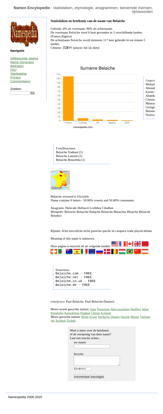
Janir (93, 309)
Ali (53, 320)
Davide (125, 317)
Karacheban (72, 313)
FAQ (13, 70)
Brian (85, 317)
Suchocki (104, 317)
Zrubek (71, 320)
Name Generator (22, 62)
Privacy (15, 77)
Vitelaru (145, 317)
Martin (135, 317)
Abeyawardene (120, 309)
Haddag (85, 313)
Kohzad (106, 313)
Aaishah (60, 320)
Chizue (95, 313)
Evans (93, 317)
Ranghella (57, 313)
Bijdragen (17, 66)
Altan (145, 309)
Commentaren (20, 81)
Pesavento (103, 309)
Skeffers (136, 309)
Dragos (115, 317)
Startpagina (18, 73)
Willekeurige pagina (24, 58)
